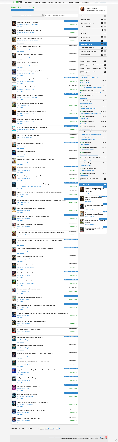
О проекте (51, 437)
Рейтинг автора (92, 55)
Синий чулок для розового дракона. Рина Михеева (33, 216)
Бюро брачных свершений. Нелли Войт (30, 338)
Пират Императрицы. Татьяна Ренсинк (29, 38)
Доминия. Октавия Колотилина (27, 394)
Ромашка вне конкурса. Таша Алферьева (30, 346)
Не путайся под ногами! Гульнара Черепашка (31, 321)
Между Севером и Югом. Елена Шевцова (30, 103)
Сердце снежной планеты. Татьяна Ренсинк (31, 410)
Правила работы (81, 437)
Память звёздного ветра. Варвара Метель (30, 71)
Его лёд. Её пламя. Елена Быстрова (28, 418)
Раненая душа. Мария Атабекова (27, 22)
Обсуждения (85, 2)
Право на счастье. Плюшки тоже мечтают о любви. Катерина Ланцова (39, 192)
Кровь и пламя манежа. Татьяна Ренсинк (30, 257)
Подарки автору (92, 41)
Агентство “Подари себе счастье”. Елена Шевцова (33, 362)
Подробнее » (20, 27)
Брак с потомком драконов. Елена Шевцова (31, 208)
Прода (17, 2)
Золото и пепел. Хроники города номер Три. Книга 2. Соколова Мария (39, 241)
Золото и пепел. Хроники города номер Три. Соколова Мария (36, 305)
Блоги (64, 2)
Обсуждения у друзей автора (94, 69)
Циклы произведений (92, 23)
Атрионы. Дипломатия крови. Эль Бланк (30, 55)
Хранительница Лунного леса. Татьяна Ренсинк (32, 402)
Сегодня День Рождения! (94, 179)
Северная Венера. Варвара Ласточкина (29, 297)
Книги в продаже (92, 27)
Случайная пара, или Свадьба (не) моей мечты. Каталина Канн (37, 370)
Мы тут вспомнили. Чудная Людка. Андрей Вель (32, 127)
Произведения (29, 2)
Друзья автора (92, 37)
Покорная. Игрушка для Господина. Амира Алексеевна (34, 176)
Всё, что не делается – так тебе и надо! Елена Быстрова (35, 354)
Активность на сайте (92, 48)
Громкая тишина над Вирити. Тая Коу (29, 30)
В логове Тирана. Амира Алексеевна (29, 329)
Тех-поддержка (100, 437)
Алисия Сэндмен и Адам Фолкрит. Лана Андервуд (33, 184)
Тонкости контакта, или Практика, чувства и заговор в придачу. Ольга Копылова (42, 313)
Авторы (70, 2)
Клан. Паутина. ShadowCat (25, 273)
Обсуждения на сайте (94, 72)
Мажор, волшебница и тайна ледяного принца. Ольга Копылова (37, 79)
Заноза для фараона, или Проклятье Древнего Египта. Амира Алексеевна (40, 232)
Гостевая (83, 34)
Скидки (44, 2)
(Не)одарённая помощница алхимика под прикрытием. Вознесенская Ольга (41, 200)
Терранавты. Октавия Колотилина (28, 281)
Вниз (116, 440)
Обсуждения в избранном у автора (94, 65)
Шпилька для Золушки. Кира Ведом (28, 386)
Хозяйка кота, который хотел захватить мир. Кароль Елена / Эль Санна (95, 190)
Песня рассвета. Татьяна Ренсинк (28, 135)
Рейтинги (77, 2)
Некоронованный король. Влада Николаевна (31, 111)
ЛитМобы (58, 2)
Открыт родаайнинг (35, 186)
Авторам (57, 437)
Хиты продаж (93, 185)
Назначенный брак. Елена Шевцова (28, 87)
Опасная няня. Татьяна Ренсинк (27, 63)
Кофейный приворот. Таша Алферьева (29, 119)
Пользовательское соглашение (69, 437)
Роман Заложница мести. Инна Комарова (30, 95)
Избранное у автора (92, 44)
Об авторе (84, 16)
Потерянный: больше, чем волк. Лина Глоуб (31, 168)
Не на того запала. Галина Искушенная (29, 289)
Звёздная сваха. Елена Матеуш (27, 378)
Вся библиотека (22, 10)
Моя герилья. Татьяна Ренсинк (27, 265)
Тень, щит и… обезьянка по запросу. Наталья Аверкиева (35, 249)
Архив (66, 10)
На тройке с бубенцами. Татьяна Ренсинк (30, 224)
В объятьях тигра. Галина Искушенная (29, 47)
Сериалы (51, 2)
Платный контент (91, 437)
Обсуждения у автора (94, 62)
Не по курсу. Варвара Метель (26, 152)
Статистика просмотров (92, 51)
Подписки (37, 2)
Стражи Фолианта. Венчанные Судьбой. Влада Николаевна (36, 160)
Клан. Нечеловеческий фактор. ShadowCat (30, 144)
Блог (92, 30)
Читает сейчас (44, 10)
